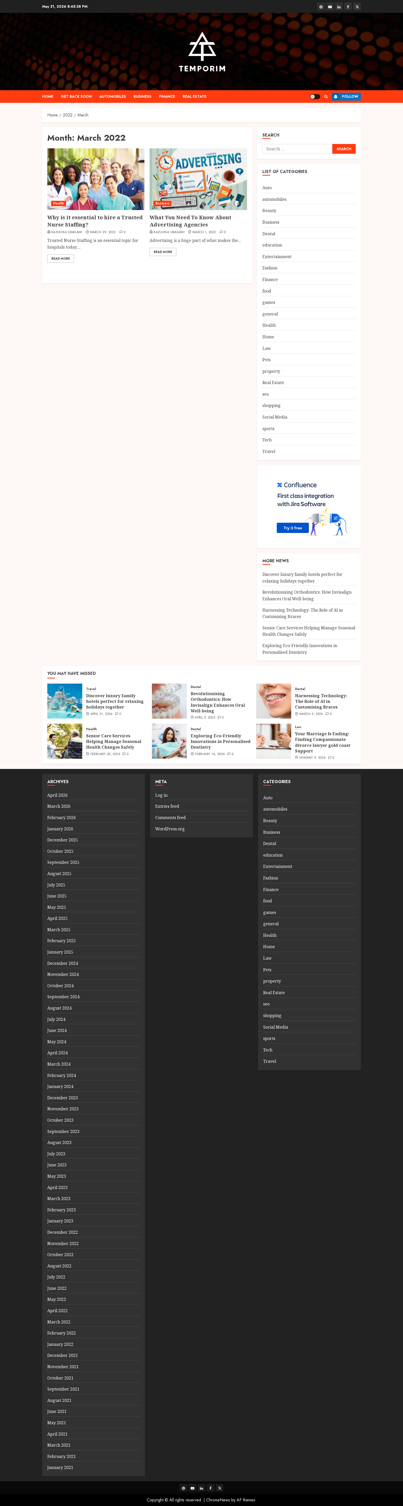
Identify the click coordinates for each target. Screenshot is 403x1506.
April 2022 (57, 1310)
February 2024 (61, 1075)
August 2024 (59, 1008)
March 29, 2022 (103, 232)
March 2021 (58, 1445)
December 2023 (62, 1098)
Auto (267, 187)
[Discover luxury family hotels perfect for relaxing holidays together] (64, 701)
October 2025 (60, 851)
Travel (268, 451)
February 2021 (61, 1456)
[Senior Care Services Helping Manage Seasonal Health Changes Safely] (64, 741)
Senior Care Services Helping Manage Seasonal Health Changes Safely (113, 741)
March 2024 (58, 1064)
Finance (167, 96)
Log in (161, 795)
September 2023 (63, 1131)
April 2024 (57, 1053)
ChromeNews (218, 1500)
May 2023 (56, 1176)
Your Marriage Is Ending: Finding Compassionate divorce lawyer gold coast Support (322, 742)
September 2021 (63, 1389)
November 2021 (63, 1366)
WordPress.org (170, 829)
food (266, 291)
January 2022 (60, 1344)
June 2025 (57, 896)
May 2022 (56, 1299)
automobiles (112, 96)
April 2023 (57, 1187)
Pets (266, 359)
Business (142, 96)
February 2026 (61, 817)
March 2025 (58, 929)
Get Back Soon (76, 96)
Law (266, 348)
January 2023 (60, 1221)
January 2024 (60, 1086)
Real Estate (194, 96)
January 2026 (60, 829)
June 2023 (57, 1165)
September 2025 (63, 862)
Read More (60, 258)
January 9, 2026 (312, 758)
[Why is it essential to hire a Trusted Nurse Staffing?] (95, 179)
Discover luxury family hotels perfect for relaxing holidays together (115, 701)
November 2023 (63, 1109)
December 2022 (62, 1232)
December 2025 (62, 840)
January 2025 (60, 952)
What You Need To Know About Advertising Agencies (190, 221)
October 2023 (60, 1120)
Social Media (274, 417)
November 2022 (63, 1243)
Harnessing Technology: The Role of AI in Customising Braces (321, 701)
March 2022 (58, 1322)
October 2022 (60, 1254)
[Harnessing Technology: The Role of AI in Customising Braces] (273, 701)
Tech (267, 440)
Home (47, 96)
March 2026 (58, 806)
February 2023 (61, 1210)
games (268, 302)
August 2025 (59, 873)
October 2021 (60, 1378)
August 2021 (59, 1400)
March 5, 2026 (311, 714)
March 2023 (58, 1198)
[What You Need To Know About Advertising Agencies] (198, 179)
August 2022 (59, 1266)
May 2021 (56, 1423)
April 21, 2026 (101, 714)
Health (58, 203)
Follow (345, 97)
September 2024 (63, 997)
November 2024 (63, 974)
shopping (271, 405)
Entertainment (276, 256)
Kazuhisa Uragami (66, 232)
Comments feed (170, 817)
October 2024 (60, 985)
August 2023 (59, 1142)
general (270, 314)
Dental (268, 234)
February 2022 (61, 1333)
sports (268, 428)
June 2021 (57, 1411)
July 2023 (56, 1154)
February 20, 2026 (105, 754)
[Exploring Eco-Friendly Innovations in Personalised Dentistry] (169, 741)
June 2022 (57, 1288)
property (271, 371)
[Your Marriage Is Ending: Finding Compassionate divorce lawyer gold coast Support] (273, 741)
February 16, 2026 (210, 754)
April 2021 (57, 1434)
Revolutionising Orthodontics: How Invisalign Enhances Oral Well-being (218, 702)
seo (265, 394)
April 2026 (57, 795)
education (272, 245)
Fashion (269, 268)
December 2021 (62, 1355)
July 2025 (56, 885)
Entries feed (167, 806)
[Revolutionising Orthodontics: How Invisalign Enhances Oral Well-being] (169, 701)
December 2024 (62, 963)
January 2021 (60, 1467)
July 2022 (56, 1277)
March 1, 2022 (204, 232)
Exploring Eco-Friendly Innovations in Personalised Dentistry (221, 741)
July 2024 (56, 1019)
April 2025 (57, 918)
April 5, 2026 (205, 718)
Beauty (269, 210)
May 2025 (56, 907)
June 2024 (57, 1030)
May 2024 (56, 1042)
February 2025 (61, 940)
